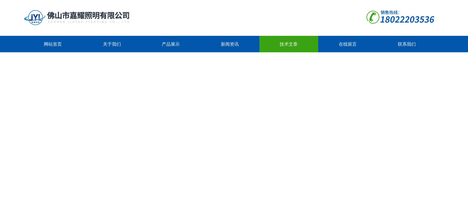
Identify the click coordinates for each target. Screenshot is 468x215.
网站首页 (53, 44)
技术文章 (289, 44)
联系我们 (407, 44)
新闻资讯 (230, 44)
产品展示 (171, 44)
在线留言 (348, 44)
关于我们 (112, 44)
